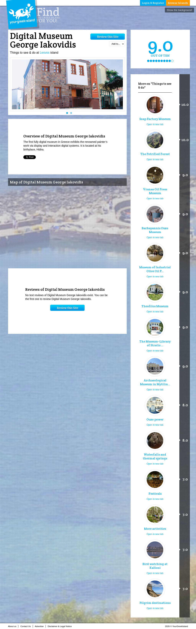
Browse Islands (178, 3)
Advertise (40, 626)
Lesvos (45, 52)
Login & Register (153, 3)
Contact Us (26, 626)
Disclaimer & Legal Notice (61, 626)
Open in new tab (155, 124)
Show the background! (179, 10)
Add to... (118, 44)
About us (13, 626)
